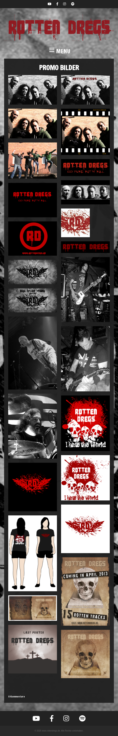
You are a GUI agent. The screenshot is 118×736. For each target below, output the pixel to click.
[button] (59, 51)
